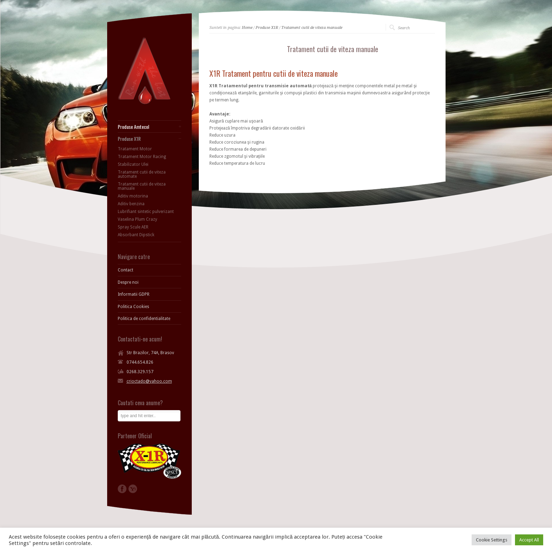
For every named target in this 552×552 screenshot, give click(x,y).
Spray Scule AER (133, 227)
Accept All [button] (529, 539)
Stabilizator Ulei (133, 164)
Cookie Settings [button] (491, 539)
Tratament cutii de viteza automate (142, 174)
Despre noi (128, 282)
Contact (125, 270)
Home (247, 27)
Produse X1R (267, 27)
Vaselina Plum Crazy (137, 219)
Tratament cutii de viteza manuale (311, 27)
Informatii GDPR (133, 294)
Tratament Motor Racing (142, 157)
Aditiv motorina (133, 196)
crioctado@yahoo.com (149, 381)
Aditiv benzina (131, 204)
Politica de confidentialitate (144, 318)
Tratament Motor (135, 149)
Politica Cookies (133, 306)
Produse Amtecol (133, 126)
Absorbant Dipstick (136, 235)
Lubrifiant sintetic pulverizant (146, 211)
